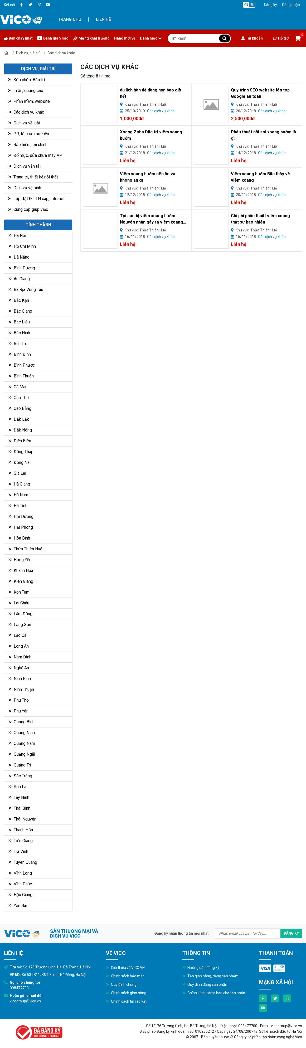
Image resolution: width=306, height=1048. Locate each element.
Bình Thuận (21, 376)
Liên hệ (103, 19)
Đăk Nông (20, 430)
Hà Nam (18, 494)
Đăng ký (270, 5)
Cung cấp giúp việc (28, 209)
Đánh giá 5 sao (53, 38)
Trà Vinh (18, 851)
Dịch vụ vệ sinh (24, 187)
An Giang (19, 278)
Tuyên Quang (22, 862)
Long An (18, 646)
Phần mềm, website (29, 101)
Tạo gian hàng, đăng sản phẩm (210, 976)
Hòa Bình (19, 538)
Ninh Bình (19, 678)
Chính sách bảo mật (125, 976)
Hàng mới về (124, 38)
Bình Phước (21, 365)
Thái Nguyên (22, 819)
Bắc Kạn (18, 300)
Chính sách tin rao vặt (126, 1001)
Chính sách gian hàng (126, 993)
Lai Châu (18, 602)
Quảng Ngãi (21, 754)
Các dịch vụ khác (61, 53)
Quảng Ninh (21, 732)
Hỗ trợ (281, 38)
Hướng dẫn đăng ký (200, 967)
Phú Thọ (18, 700)
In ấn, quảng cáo (25, 90)
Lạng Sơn (19, 624)
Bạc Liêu (19, 321)
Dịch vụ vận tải (24, 166)
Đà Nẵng (19, 257)
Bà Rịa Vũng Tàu (25, 289)
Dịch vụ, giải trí (28, 53)
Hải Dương (20, 516)
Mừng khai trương (91, 38)
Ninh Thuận (21, 689)
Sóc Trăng (20, 775)
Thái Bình (19, 808)
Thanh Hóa (20, 829)
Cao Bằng (19, 408)
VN (246, 5)
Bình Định (19, 354)
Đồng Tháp (20, 451)
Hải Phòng (20, 527)
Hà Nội (17, 235)
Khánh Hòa (20, 570)
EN (252, 5)
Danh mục (151, 38)
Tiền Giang (20, 840)
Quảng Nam (21, 743)
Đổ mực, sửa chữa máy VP (35, 155)
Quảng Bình (21, 721)
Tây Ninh (18, 797)
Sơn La (17, 786)
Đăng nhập (291, 5)
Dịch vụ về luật (24, 122)
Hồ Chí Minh (22, 246)
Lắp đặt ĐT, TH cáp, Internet (36, 198)
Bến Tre (17, 343)
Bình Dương (21, 267)
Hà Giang (19, 484)
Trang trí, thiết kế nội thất (33, 176)
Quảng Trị (19, 765)
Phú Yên (18, 711)
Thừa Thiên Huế (25, 548)
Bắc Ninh (19, 332)
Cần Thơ (18, 397)
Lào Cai (17, 635)
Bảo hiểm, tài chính (27, 144)
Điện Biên (19, 440)
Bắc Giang (20, 311)
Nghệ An (18, 667)
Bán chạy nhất (18, 38)
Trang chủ (69, 19)
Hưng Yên (19, 559)
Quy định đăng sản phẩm (205, 984)
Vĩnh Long (20, 873)
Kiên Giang (20, 581)
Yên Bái (17, 905)
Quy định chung (121, 984)
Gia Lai (17, 473)
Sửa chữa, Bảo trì (26, 79)
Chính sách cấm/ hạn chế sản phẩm (214, 993)
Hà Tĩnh (17, 505)
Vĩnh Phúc (20, 883)
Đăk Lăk (18, 419)
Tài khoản (252, 38)
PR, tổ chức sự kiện (28, 133)
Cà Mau (17, 386)
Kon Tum (19, 592)
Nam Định (19, 656)
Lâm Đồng (20, 613)
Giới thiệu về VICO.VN (125, 967)
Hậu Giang (20, 894)
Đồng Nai (19, 462)
